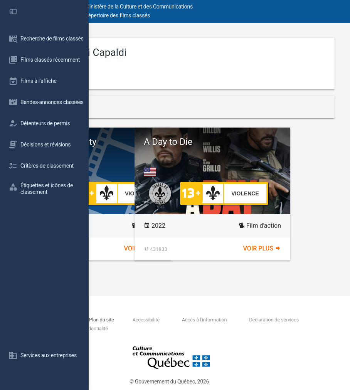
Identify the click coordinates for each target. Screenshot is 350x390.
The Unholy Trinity (149, 141)
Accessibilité (226, 320)
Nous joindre (140, 320)
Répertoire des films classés (206, 15)
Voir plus (187, 248)
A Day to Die (256, 141)
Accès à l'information (285, 320)
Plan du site (181, 320)
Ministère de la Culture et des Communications (227, 6)
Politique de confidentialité (279, 328)
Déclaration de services (156, 328)
